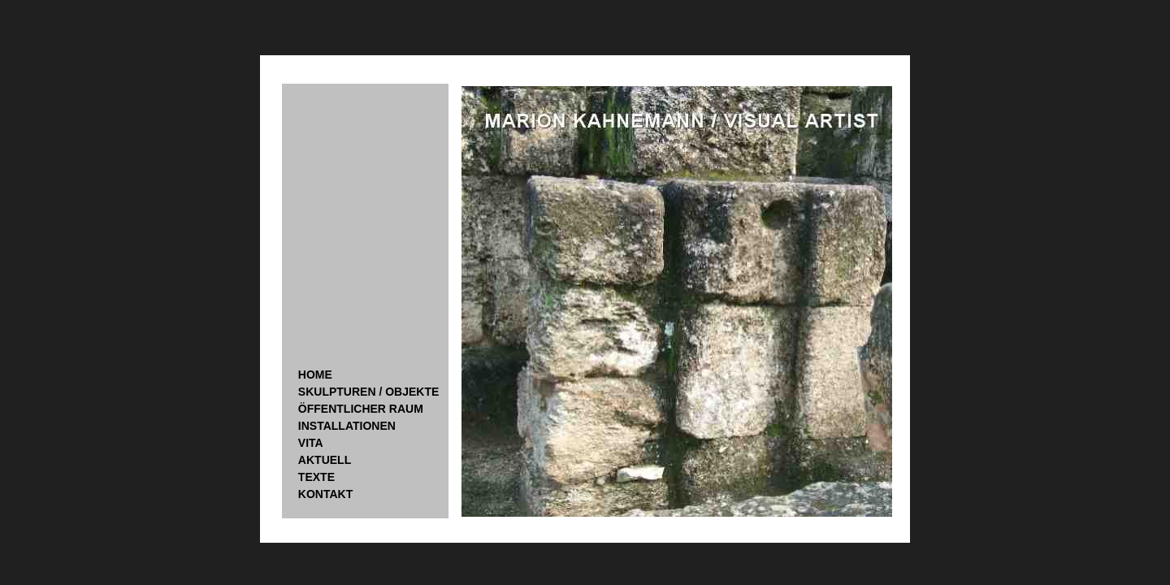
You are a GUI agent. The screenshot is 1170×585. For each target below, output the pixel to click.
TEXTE (316, 476)
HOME (315, 374)
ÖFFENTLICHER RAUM (360, 408)
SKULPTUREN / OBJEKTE (368, 391)
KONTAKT (325, 494)
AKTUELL (324, 459)
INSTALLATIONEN (347, 425)
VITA (310, 442)
